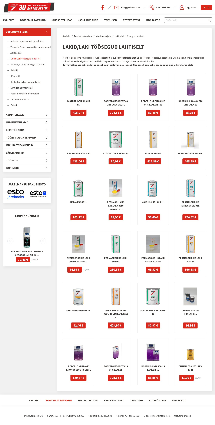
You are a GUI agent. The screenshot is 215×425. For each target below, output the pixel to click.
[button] (10, 241)
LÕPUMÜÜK (28, 168)
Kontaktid (153, 20)
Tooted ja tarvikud (33, 20)
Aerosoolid (16, 52)
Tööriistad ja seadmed (28, 137)
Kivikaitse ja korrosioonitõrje (25, 81)
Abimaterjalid (28, 115)
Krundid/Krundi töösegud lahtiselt (28, 64)
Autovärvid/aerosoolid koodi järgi (27, 41)
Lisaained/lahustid (19, 99)
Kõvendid (15, 76)
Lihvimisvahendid (28, 122)
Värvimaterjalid (28, 32)
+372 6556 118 (132, 415)
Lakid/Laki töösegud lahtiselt (25, 58)
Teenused (110, 20)
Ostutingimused (182, 415)
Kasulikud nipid (88, 20)
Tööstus (28, 160)
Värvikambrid (28, 153)
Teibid (13, 105)
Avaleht (8, 20)
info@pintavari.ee (160, 415)
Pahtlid (14, 70)
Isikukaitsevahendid (28, 145)
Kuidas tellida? (62, 20)
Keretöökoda (28, 130)
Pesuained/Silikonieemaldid (24, 93)
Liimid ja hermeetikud (21, 87)
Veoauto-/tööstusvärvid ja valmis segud (30, 46)
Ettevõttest (131, 20)
